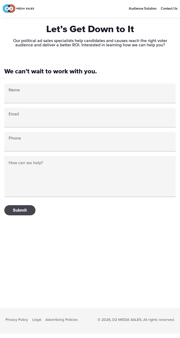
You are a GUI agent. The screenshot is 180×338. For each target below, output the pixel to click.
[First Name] (90, 96)
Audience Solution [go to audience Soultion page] (142, 8)
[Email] (90, 120)
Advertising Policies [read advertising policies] (61, 320)
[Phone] (90, 144)
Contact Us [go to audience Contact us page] (169, 8)
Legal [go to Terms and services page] (36, 320)
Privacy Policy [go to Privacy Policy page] (16, 320)
